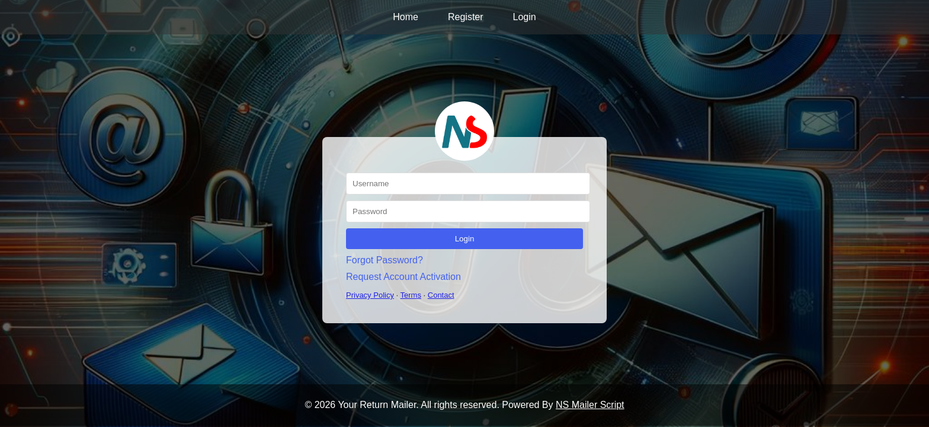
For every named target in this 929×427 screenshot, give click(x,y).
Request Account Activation (403, 277)
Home (405, 17)
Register (465, 17)
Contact (441, 295)
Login (524, 17)
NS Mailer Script (590, 405)
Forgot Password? (384, 260)
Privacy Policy (370, 295)
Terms (411, 295)
